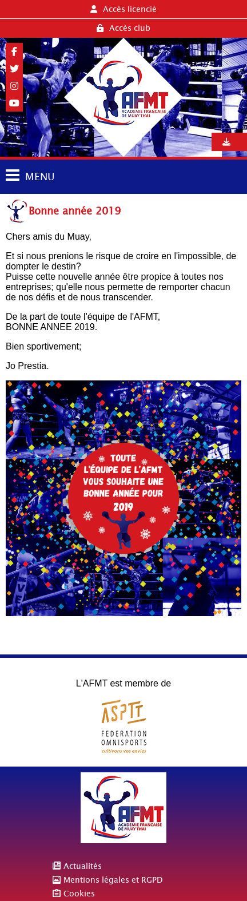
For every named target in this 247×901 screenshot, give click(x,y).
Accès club (123, 28)
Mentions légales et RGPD (112, 879)
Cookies (79, 893)
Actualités (82, 866)
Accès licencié (123, 9)
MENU (39, 176)
